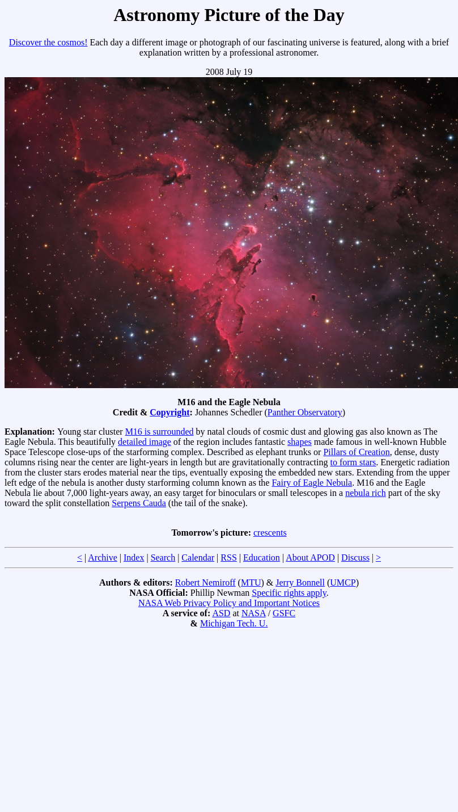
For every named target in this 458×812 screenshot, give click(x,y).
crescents (270, 532)
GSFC (284, 613)
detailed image (144, 442)
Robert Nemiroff (205, 582)
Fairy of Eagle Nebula (312, 482)
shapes (299, 442)
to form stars (353, 462)
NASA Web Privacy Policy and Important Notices (229, 603)
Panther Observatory (305, 412)
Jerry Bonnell (300, 582)
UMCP (342, 582)
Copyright (169, 412)
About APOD (310, 557)
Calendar (197, 557)
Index (134, 557)
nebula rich (365, 493)
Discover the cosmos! (48, 42)
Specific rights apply (289, 593)
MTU (251, 582)
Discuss (355, 557)
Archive (102, 557)
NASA (253, 613)
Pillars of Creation (356, 452)
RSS (228, 557)
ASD (221, 613)
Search (163, 557)
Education (261, 557)
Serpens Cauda (139, 503)
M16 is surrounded (159, 431)
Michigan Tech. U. (234, 623)
